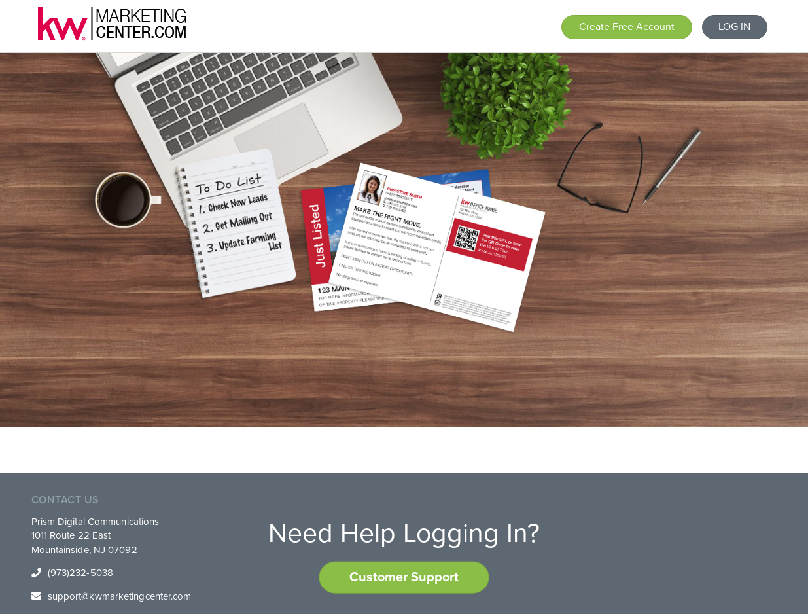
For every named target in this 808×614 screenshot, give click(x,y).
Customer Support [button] (404, 577)
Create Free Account (627, 26)
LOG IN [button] (734, 26)
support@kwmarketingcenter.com (120, 596)
